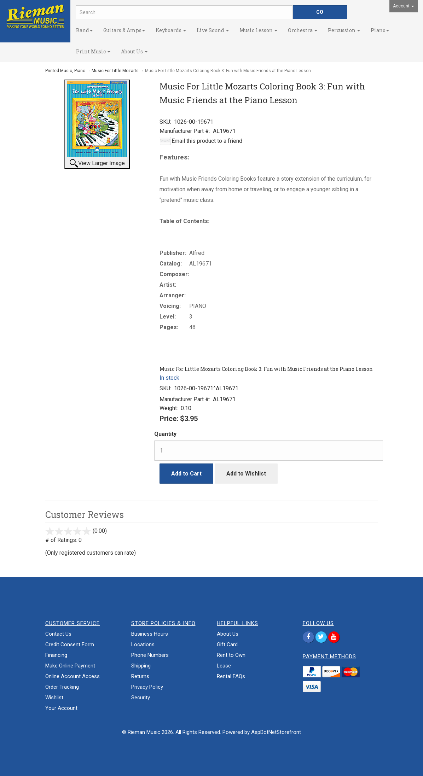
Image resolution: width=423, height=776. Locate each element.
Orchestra (302, 30)
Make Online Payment (70, 666)
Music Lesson (258, 30)
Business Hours (149, 634)
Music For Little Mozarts (115, 70)
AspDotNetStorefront (276, 732)
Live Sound (213, 30)
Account (403, 6)
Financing (56, 655)
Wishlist (54, 697)
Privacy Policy (147, 687)
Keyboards (171, 30)
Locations (143, 644)
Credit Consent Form (69, 644)
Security (140, 697)
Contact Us (58, 634)
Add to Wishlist (246, 473)
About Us (134, 51)
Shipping (141, 666)
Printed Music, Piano (65, 70)
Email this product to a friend (207, 141)
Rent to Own (231, 655)
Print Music (93, 51)
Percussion (344, 30)
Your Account (61, 708)
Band (84, 30)
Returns (140, 676)
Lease (224, 666)
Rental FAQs (231, 676)
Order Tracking (62, 687)
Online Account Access (72, 676)
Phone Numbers (150, 655)
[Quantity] (268, 450)
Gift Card (227, 644)
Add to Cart (186, 473)
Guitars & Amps (124, 30)
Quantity (165, 434)
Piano (380, 30)
